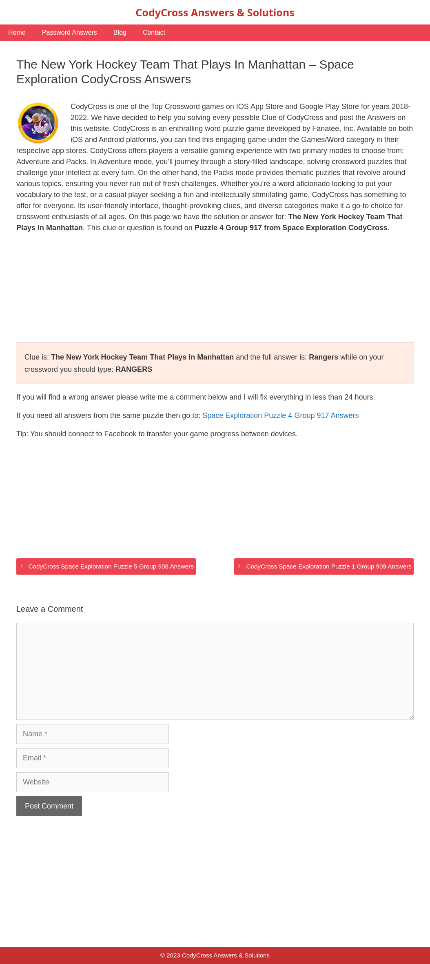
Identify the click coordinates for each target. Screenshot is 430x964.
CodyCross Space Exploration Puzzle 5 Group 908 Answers (111, 566)
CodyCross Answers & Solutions (214, 12)
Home (17, 32)
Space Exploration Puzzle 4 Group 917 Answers (280, 415)
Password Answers (69, 32)
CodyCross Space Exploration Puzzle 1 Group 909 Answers (329, 566)
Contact (154, 32)
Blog (119, 32)
